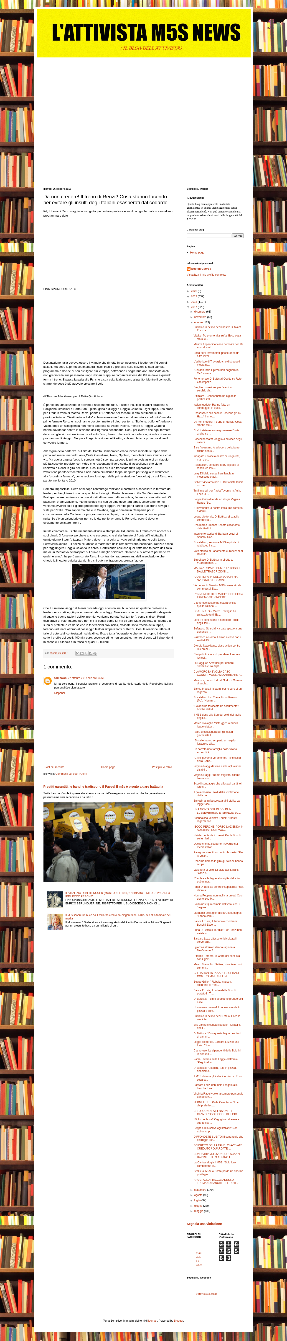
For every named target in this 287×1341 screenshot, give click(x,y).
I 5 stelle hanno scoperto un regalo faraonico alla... (214, 742)
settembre (200, 1189)
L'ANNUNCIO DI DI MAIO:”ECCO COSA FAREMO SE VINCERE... (218, 596)
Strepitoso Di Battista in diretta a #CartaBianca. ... (212, 561)
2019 (194, 296)
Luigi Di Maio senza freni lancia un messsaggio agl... (214, 475)
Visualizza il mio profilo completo (206, 274)
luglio (197, 1200)
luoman (152, 1320)
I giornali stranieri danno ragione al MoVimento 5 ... (214, 949)
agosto (198, 1195)
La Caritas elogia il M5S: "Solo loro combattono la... (214, 1164)
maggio (199, 1211)
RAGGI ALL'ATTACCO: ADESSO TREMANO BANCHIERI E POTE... (216, 1181)
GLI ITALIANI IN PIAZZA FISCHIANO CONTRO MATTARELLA (216, 974)
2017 (194, 307)
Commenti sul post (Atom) (71, 773)
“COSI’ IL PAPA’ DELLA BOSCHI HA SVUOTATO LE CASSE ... (215, 578)
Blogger (178, 1320)
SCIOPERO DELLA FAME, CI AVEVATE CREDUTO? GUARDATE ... (217, 1147)
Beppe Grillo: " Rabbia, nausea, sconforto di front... (212, 983)
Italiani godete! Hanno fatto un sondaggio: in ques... (211, 406)
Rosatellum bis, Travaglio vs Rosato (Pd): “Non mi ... (215, 699)
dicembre (200, 311)
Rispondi (59, 693)
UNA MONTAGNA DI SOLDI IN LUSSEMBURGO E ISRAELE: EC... (217, 811)
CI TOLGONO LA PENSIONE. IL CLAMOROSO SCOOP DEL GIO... (216, 1112)
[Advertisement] (77, 85)
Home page (108, 767)
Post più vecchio (162, 767)
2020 (194, 291)
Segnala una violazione (204, 1224)
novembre (200, 317)
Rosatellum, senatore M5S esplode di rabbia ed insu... (216, 466)
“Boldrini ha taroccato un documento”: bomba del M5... (216, 707)
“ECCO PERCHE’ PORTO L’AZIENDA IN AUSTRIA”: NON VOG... (218, 828)
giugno (198, 1205)
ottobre (198, 322)
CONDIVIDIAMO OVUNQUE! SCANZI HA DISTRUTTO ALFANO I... (216, 1155)
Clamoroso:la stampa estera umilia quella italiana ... (214, 604)
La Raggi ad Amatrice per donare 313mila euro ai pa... (213, 664)
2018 (194, 301)
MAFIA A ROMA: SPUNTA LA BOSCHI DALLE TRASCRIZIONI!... (216, 570)
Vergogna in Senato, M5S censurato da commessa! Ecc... (217, 587)
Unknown (60, 678)
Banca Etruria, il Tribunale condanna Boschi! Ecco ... (215, 923)
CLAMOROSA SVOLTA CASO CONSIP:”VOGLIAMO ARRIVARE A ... (218, 673)
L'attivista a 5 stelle (206, 1293)
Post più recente (54, 767)
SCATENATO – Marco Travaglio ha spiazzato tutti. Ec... (214, 613)
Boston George (201, 268)
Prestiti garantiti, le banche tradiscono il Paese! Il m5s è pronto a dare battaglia (103, 786)
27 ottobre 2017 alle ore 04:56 (86, 678)
